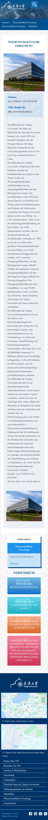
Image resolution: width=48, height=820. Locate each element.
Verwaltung (9, 775)
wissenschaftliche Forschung (13, 26)
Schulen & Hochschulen (15, 770)
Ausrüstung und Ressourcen (21, 556)
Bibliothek (33, 26)
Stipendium (9, 794)
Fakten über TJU (11, 761)
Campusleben (10, 803)
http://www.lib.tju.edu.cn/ (20, 111)
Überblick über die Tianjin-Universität (21, 784)
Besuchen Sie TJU (12, 765)
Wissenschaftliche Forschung (24, 22)
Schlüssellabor (24, 539)
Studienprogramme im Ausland (18, 789)
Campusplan (9, 780)
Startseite (5, 22)
